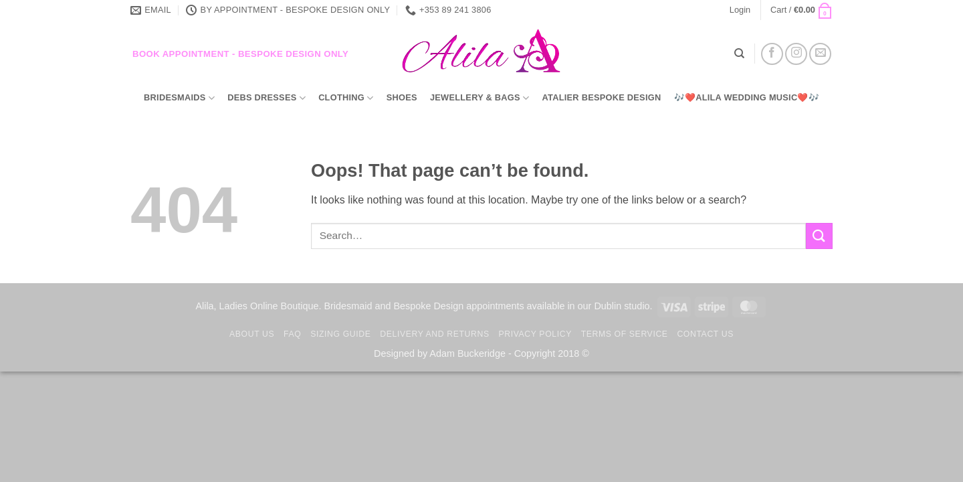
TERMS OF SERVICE (624, 334)
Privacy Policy (534, 334)
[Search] (739, 53)
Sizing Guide (340, 334)
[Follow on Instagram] (796, 54)
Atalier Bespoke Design (601, 97)
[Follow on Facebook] (772, 54)
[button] (740, 10)
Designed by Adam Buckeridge (440, 353)
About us (251, 334)
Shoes (402, 97)
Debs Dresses (266, 98)
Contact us (705, 334)
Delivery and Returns (434, 334)
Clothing (345, 98)
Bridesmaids (179, 98)
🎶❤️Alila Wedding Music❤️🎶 (746, 97)
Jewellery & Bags (479, 98)
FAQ (292, 334)
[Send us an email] (820, 54)
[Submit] (819, 236)
